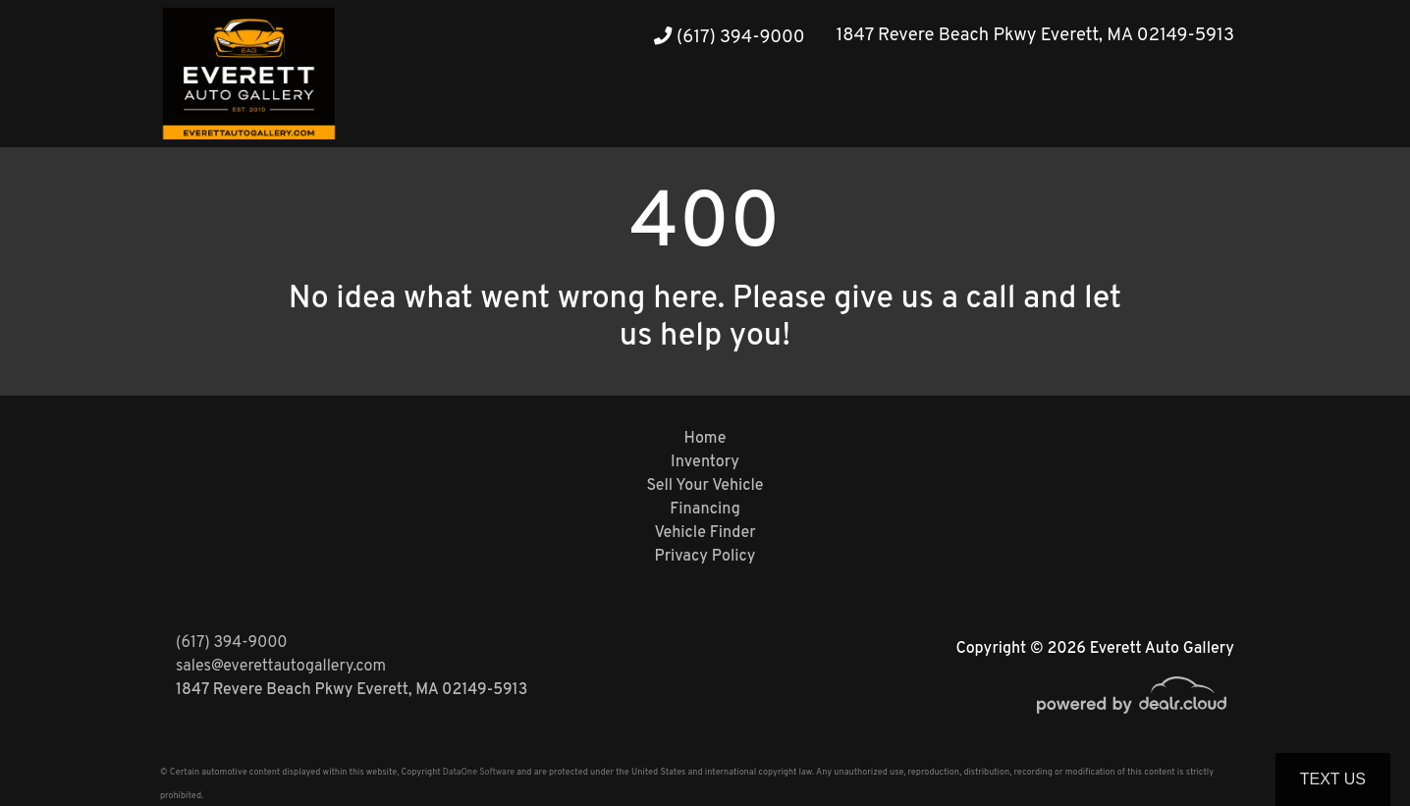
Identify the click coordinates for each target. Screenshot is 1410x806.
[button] (1177, 110)
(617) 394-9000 (729, 38)
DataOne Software (479, 772)
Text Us (1333, 779)
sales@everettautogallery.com (281, 666)
